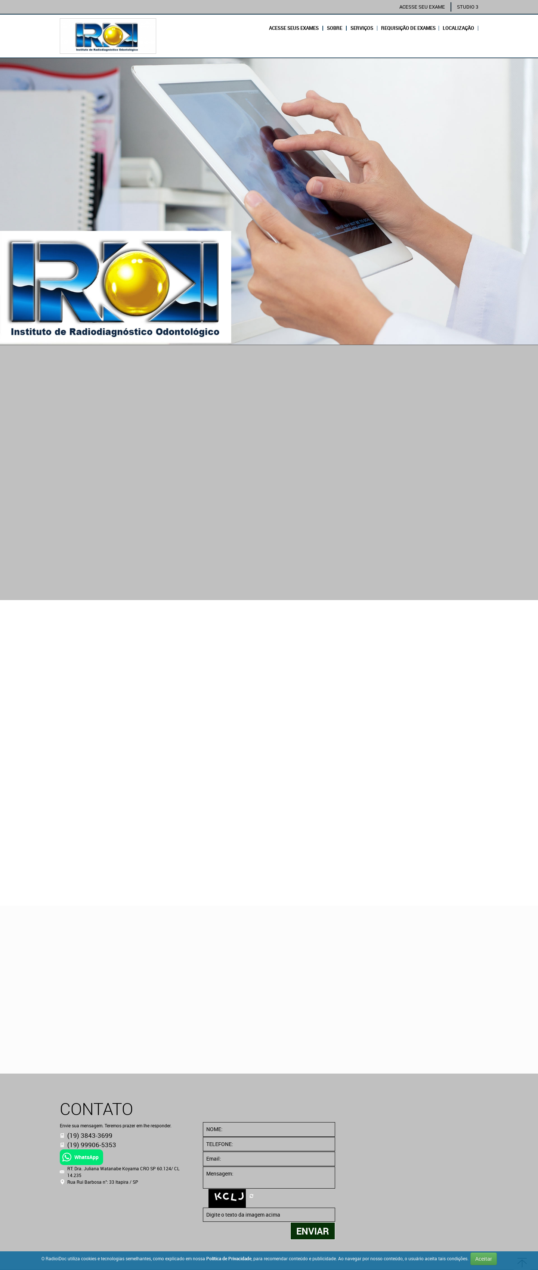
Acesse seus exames (294, 28)
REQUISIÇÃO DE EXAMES (408, 28)
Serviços (361, 28)
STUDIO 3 (467, 7)
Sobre (334, 28)
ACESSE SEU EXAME (422, 7)
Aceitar (483, 1258)
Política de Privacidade (228, 1258)
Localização (458, 28)
